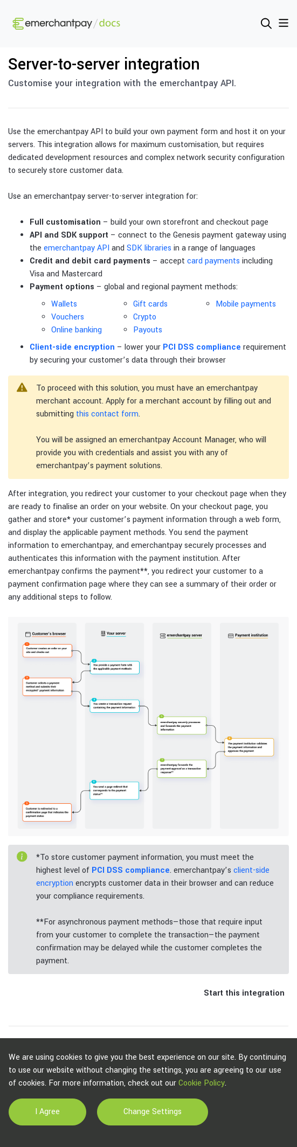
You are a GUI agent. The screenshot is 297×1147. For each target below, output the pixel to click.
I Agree (47, 1111)
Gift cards (150, 304)
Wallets (64, 304)
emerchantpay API (76, 248)
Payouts (147, 330)
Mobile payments (246, 304)
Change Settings (152, 1111)
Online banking (76, 330)
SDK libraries (149, 248)
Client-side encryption (72, 347)
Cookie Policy (201, 1083)
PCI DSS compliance (202, 347)
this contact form (107, 414)
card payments (213, 261)
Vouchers (67, 317)
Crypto (144, 317)
